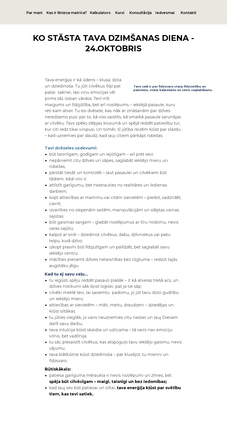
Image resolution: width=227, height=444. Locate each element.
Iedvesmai (164, 13)
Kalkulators (100, 13)
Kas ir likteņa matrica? (67, 13)
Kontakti (188, 13)
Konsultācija (140, 13)
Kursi (119, 13)
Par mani (34, 13)
